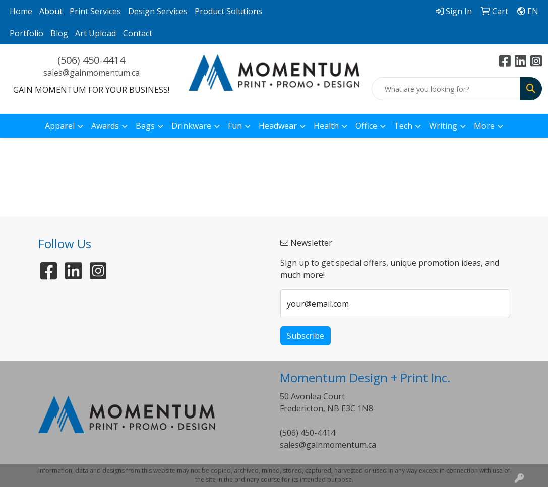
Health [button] (326, 125)
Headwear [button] (278, 125)
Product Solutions (228, 11)
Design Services (158, 11)
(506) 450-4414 (91, 60)
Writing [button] (443, 125)
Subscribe (305, 335)
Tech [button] (403, 125)
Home (21, 11)
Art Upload (95, 33)
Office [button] (366, 125)
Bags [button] (145, 125)
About (51, 11)
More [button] (484, 125)
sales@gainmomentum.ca (91, 72)
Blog (59, 33)
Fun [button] (235, 125)
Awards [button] (105, 125)
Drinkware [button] (191, 125)
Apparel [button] (60, 125)
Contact (137, 33)
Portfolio (26, 33)
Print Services (95, 11)
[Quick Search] (446, 88)
